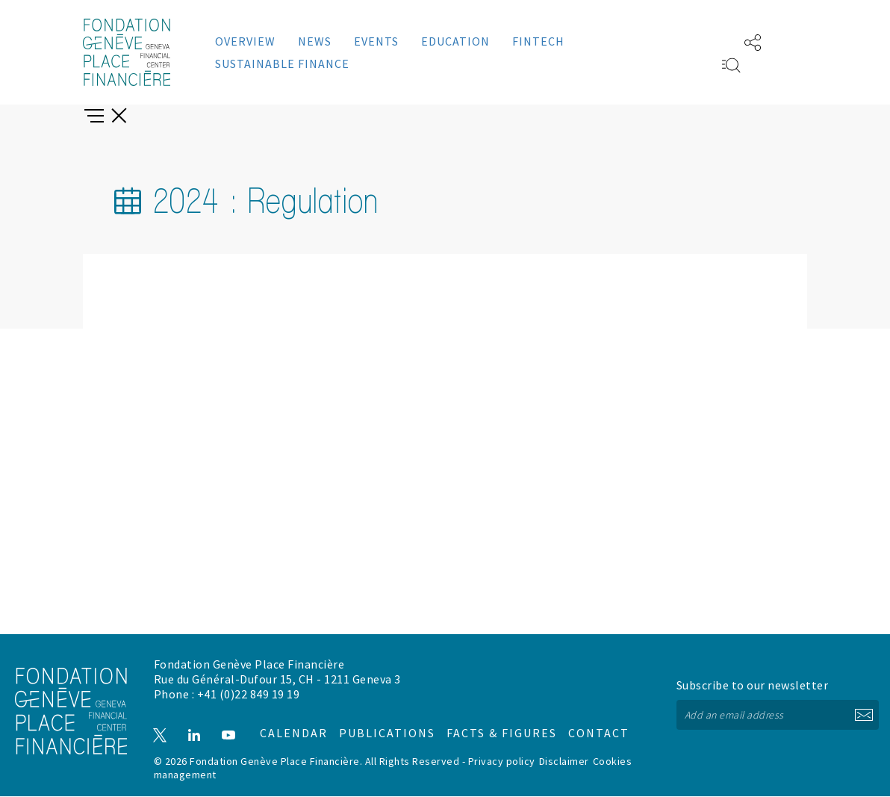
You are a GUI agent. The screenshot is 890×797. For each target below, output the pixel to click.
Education (455, 41)
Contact (570, 728)
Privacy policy (501, 762)
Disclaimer (564, 762)
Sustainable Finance (282, 63)
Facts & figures (486, 728)
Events (376, 41)
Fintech (538, 41)
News (315, 41)
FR (708, 41)
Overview (245, 41)
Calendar (296, 728)
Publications (387, 728)
